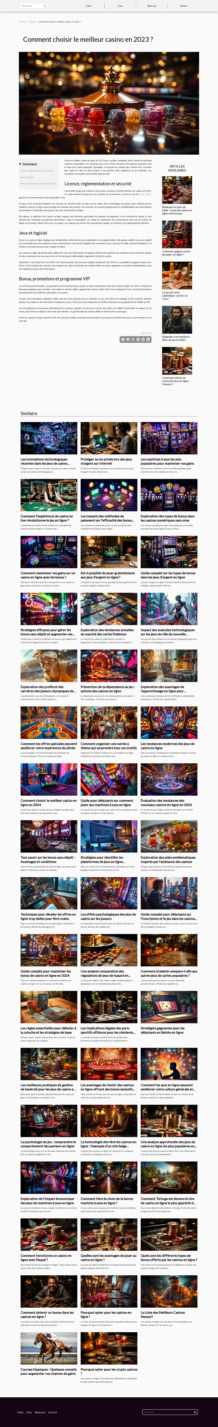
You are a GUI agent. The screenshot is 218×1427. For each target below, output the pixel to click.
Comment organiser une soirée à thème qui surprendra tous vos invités (109, 746)
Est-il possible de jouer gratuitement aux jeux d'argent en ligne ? (108, 575)
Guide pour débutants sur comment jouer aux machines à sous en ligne (107, 802)
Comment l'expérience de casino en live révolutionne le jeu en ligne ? (47, 518)
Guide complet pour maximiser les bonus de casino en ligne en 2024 (46, 973)
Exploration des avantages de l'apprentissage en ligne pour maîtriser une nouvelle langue (162, 691)
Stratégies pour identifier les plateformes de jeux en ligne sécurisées (102, 861)
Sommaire (29, 164)
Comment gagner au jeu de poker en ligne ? (176, 253)
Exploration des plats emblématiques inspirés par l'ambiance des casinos (168, 859)
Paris (120, 5)
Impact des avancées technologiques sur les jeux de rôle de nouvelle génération (168, 634)
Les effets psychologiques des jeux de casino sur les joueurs (108, 916)
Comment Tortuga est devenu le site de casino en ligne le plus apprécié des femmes (169, 1203)
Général (183, 5)
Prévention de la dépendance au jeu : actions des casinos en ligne (108, 689)
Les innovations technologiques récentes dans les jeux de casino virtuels (44, 463)
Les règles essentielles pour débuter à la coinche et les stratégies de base (48, 1030)
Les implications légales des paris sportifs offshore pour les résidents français (107, 1032)
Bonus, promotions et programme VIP (38, 183)
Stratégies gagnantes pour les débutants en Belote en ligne (162, 1030)
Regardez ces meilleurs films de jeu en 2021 (176, 338)
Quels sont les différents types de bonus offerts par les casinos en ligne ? (169, 1258)
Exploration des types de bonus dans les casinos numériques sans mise (168, 518)
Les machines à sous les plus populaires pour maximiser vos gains (167, 461)
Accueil (22, 21)
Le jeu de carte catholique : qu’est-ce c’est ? (175, 295)
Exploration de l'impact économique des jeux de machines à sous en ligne (47, 1201)
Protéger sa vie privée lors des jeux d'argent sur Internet (106, 461)
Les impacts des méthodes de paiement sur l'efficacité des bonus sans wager (106, 520)
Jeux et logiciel (27, 177)
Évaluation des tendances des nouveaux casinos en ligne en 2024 (166, 802)
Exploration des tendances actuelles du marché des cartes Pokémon (107, 632)
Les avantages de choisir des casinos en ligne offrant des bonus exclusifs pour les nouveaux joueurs (107, 1089)
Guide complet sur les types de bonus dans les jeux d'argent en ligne (168, 575)
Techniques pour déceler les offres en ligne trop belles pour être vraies (48, 916)
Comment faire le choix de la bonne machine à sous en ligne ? (107, 1201)
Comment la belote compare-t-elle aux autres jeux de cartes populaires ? (169, 973)
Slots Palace (145, 194)
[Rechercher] (34, 5)
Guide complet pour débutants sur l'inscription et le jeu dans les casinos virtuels (168, 918)
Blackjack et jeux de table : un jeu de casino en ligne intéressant (177, 210)
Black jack (151, 5)
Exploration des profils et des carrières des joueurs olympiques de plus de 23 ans (47, 691)
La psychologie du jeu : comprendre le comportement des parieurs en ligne (48, 1144)
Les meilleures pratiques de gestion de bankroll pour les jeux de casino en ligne (48, 1089)
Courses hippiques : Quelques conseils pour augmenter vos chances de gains (49, 1371)
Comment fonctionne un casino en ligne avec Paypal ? (46, 1258)
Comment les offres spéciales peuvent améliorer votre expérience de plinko (49, 746)
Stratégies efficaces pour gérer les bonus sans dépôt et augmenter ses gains (46, 634)
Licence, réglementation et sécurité (36, 170)
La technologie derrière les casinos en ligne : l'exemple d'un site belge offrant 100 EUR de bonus (108, 1146)
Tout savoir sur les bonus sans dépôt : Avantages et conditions (48, 859)
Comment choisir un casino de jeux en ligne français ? (175, 381)
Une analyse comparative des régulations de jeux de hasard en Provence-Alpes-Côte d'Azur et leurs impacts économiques (107, 977)
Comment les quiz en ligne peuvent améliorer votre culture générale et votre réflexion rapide (167, 1089)
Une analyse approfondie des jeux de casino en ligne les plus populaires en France (168, 1146)
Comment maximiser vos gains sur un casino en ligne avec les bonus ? (48, 575)
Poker (88, 5)
